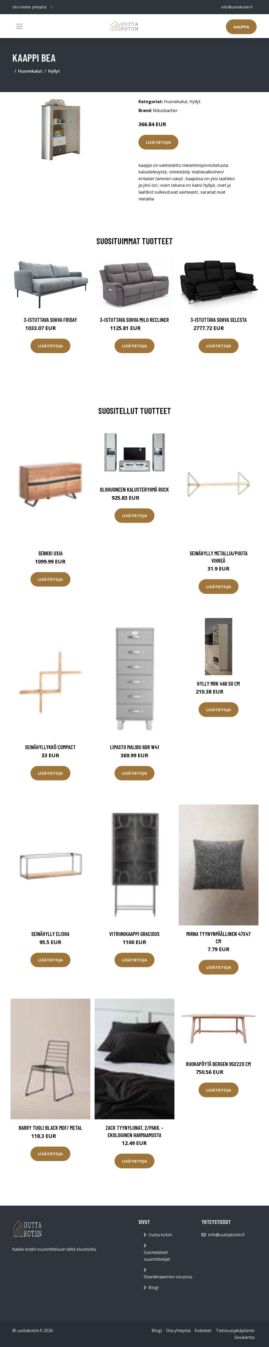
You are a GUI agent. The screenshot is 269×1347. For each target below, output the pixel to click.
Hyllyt (54, 71)
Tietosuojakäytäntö (235, 1330)
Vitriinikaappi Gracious (134, 933)
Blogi (153, 1287)
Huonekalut (30, 71)
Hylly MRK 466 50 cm (218, 683)
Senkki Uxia (50, 553)
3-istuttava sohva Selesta (218, 319)
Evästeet (203, 1330)
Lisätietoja (158, 142)
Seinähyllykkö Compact (50, 747)
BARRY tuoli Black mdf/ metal (50, 1127)
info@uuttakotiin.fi (236, 6)
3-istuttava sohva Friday (50, 319)
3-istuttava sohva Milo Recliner (134, 319)
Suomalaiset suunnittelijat (157, 1255)
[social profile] (51, 7)
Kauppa (241, 26)
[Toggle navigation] (19, 26)
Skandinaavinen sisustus (168, 1277)
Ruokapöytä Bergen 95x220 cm (218, 1064)
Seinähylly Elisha (50, 933)
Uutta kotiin (160, 1235)
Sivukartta (244, 1337)
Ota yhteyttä (178, 1330)
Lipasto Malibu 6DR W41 (134, 747)
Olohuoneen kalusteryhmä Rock (134, 489)
